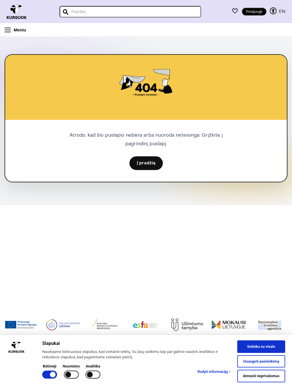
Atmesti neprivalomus (261, 376)
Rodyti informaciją (213, 371)
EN (282, 11)
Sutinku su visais (261, 346)
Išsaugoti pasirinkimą (261, 361)
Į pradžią (146, 163)
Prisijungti (254, 11)
